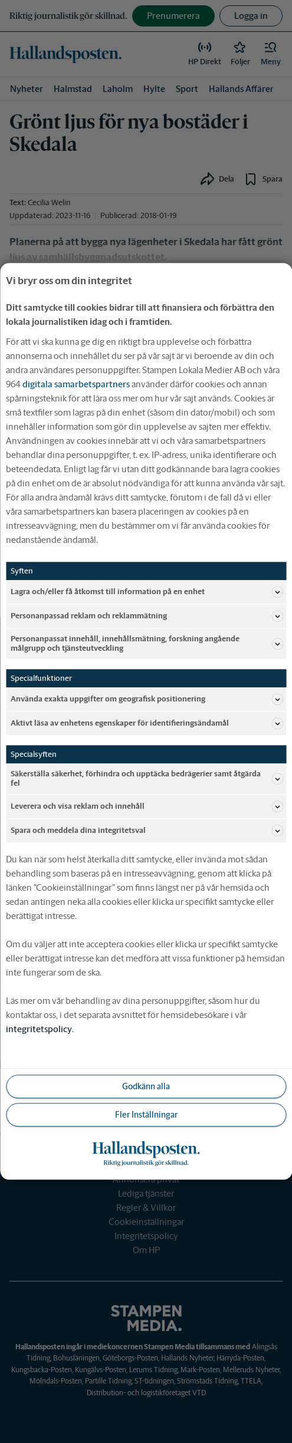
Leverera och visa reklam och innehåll (147, 807)
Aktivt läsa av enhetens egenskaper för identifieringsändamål (147, 724)
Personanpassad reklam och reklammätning (147, 616)
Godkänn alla (146, 1086)
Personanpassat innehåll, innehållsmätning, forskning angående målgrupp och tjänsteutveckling (147, 643)
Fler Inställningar (146, 1114)
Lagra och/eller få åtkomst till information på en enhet (147, 592)
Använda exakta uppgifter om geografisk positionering (147, 700)
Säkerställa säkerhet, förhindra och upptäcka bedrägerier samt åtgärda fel (147, 779)
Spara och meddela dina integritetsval (147, 831)
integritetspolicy (39, 1029)
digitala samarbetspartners (76, 384)
